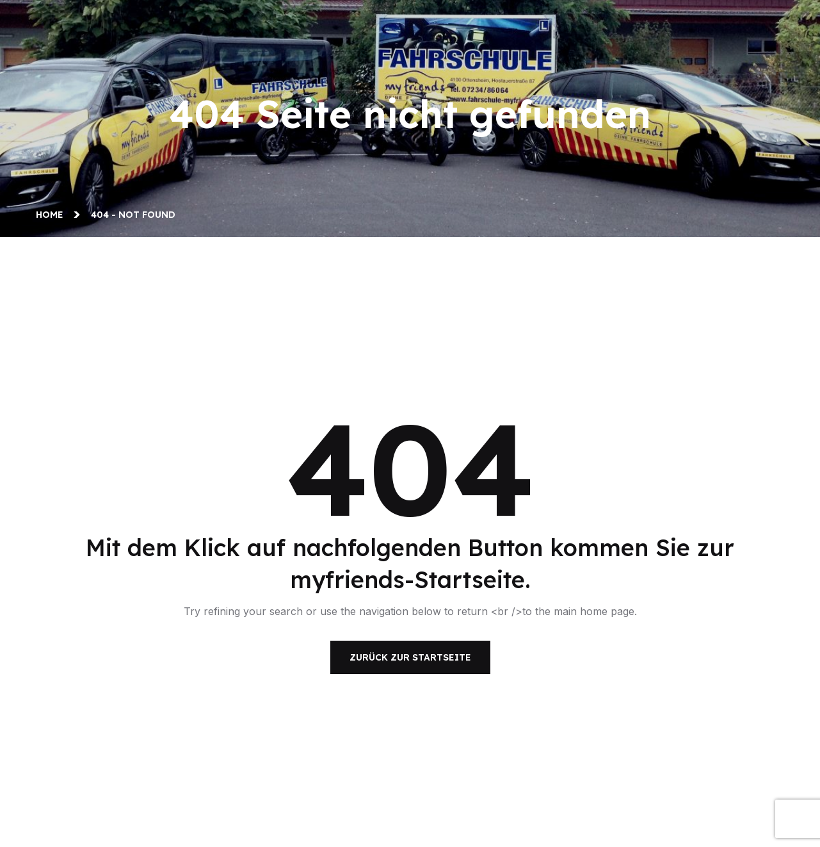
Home (52, 214)
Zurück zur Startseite (410, 657)
